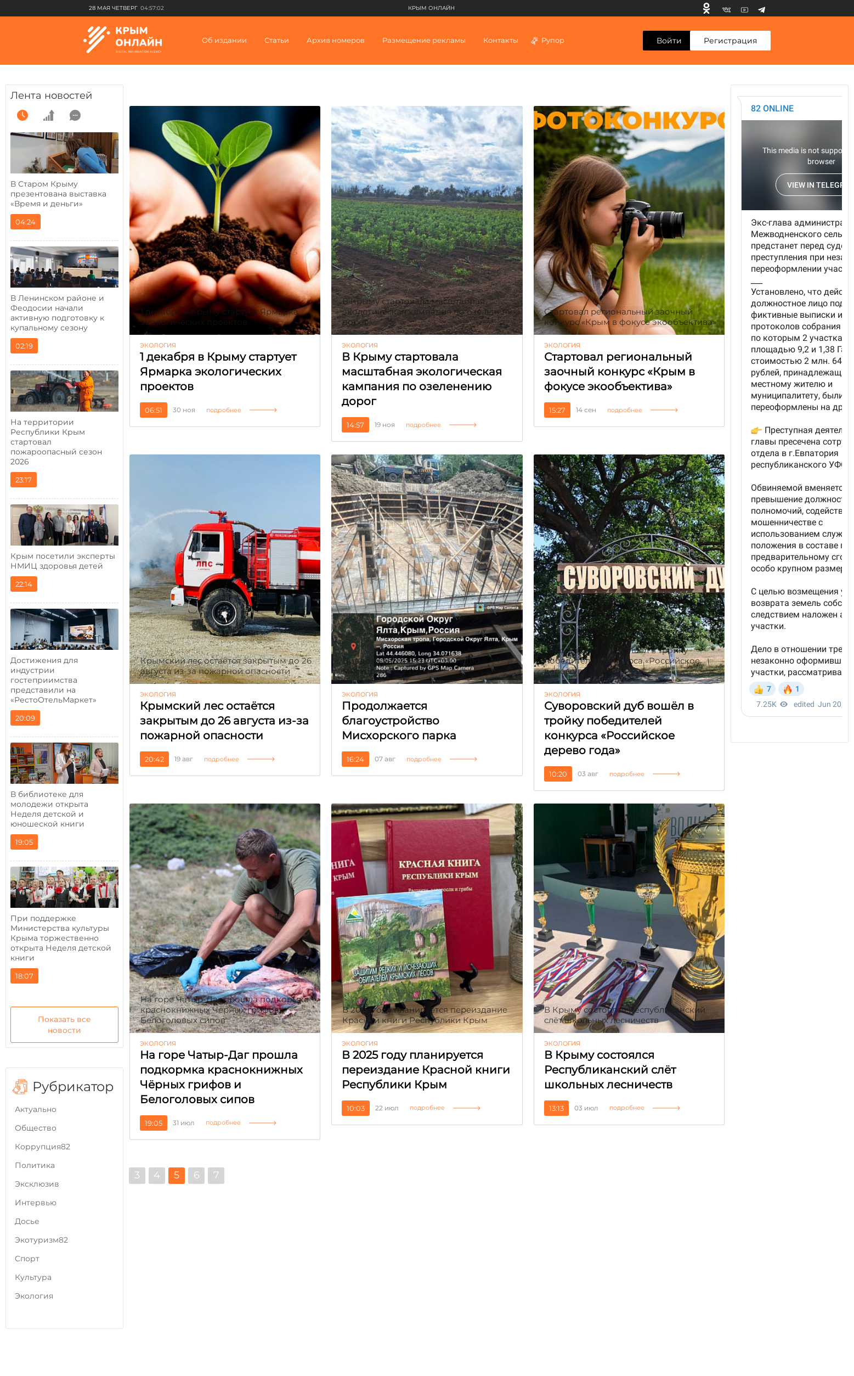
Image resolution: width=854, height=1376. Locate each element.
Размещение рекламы (424, 40)
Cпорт (27, 1258)
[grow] (49, 115)
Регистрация (730, 41)
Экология (34, 1296)
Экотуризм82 (41, 1240)
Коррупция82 (42, 1147)
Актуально (35, 1109)
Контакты (500, 40)
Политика (35, 1165)
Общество (35, 1128)
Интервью (35, 1202)
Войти (669, 41)
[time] (22, 115)
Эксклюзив (37, 1184)
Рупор (547, 40)
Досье (27, 1221)
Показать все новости (64, 1024)
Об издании (224, 40)
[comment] (75, 115)
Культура (33, 1277)
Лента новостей (51, 95)
